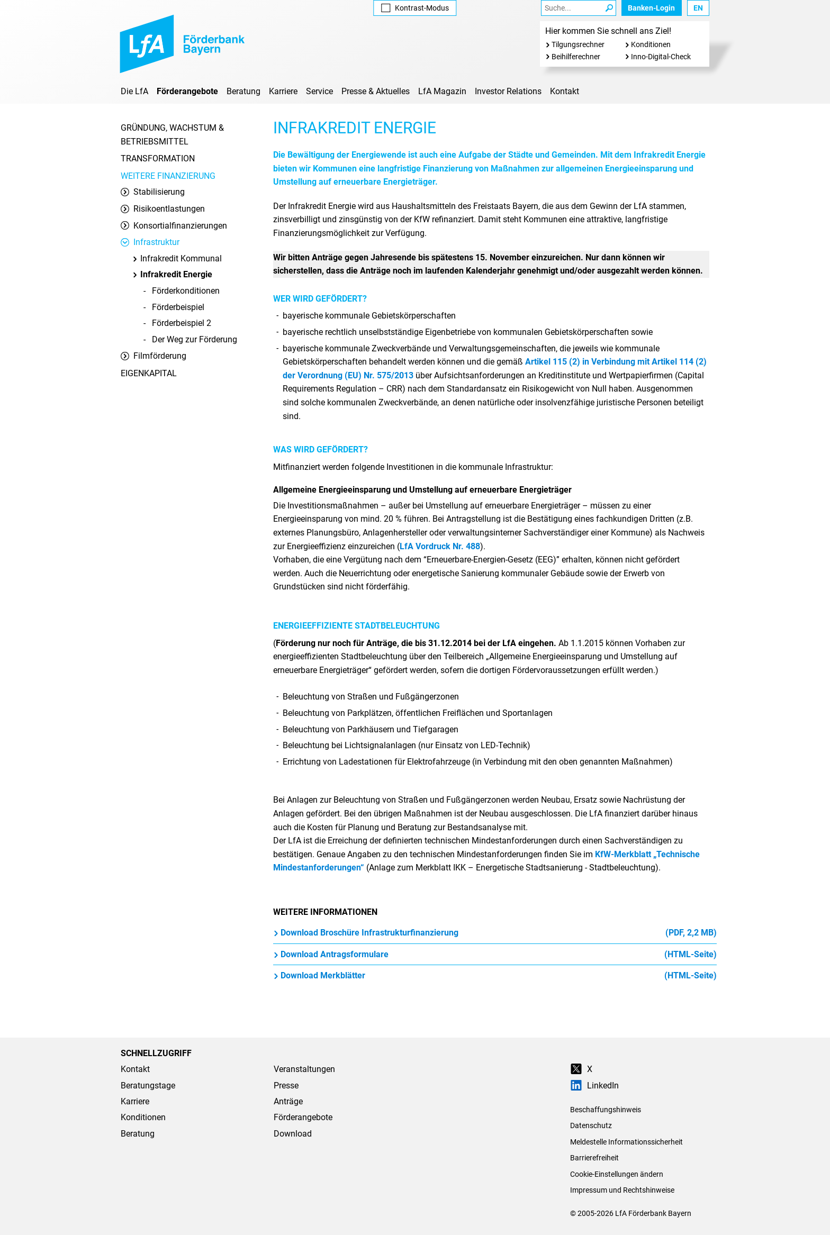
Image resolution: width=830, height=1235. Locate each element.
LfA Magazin (442, 91)
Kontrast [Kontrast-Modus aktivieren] (414, 8)
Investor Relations (508, 91)
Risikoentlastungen (163, 209)
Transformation (158, 158)
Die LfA (134, 91)
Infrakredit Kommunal (176, 258)
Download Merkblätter (495, 976)
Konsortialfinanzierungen (174, 226)
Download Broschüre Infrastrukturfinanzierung (495, 933)
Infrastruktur (150, 242)
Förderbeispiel (178, 307)
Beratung (243, 91)
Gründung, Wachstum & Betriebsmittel (172, 135)
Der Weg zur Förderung (194, 339)
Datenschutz (591, 1125)
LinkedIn (594, 1085)
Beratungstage (148, 1085)
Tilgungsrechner (578, 44)
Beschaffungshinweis (605, 1109)
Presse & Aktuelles (375, 91)
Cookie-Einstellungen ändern (616, 1174)
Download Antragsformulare (495, 954)
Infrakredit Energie (172, 274)
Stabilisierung (153, 192)
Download (293, 1134)
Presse (286, 1085)
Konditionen (651, 44)
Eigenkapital (149, 373)
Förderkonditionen (186, 291)
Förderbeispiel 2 (181, 323)
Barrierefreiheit (594, 1158)
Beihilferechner (576, 56)
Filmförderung (153, 356)
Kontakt (564, 91)
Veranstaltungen (304, 1069)
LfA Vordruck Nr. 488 (440, 546)
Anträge (288, 1101)
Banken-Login (651, 8)
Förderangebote (187, 91)
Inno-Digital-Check (661, 56)
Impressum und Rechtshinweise (622, 1190)
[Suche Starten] (609, 8)
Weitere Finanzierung (168, 176)
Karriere (283, 91)
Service (319, 91)
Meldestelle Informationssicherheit (626, 1142)
